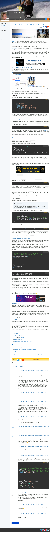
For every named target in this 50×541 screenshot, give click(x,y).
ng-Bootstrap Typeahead (19, 335)
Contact (13, 19)
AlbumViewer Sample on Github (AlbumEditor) (23, 340)
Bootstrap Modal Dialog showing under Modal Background (25, 348)
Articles (17, 19)
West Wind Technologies (5, 31)
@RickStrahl (3, 25)
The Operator (19, 337)
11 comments (26, 27)
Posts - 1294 (3, 26)
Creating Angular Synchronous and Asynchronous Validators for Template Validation (30, 352)
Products (20, 19)
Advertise (28, 19)
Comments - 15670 (4, 27)
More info (38, 206)
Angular (17, 362)
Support (25, 19)
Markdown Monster (26, 343)
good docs (47, 129)
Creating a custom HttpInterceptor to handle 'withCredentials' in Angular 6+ (28, 354)
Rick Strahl (13, 441)
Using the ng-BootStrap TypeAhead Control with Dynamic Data (29, 24)
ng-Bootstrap (14, 48)
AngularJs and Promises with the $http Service (23, 350)
